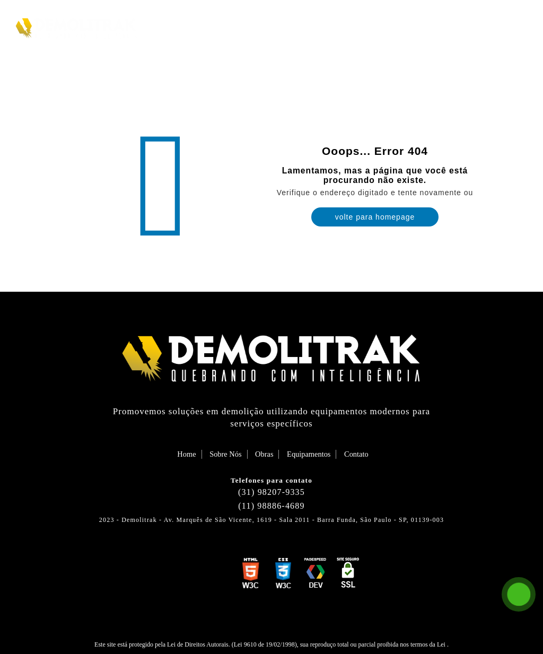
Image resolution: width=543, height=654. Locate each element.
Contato (494, 26)
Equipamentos (427, 26)
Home (263, 26)
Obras (365, 26)
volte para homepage (375, 217)
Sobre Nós (314, 26)
